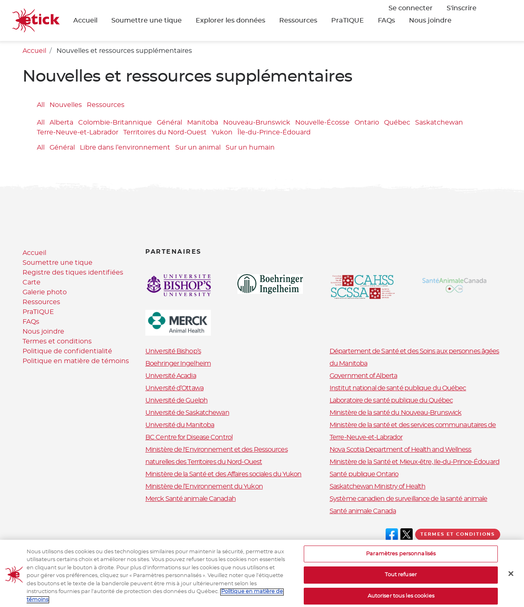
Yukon (222, 133)
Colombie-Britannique (115, 123)
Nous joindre (430, 20)
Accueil (85, 20)
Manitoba (202, 123)
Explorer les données (230, 20)
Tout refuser (401, 581)
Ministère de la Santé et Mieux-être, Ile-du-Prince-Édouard (414, 462)
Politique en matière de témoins (76, 361)
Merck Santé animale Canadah (190, 499)
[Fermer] (511, 580)
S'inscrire (462, 8)
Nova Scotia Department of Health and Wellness (401, 449)
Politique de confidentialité (67, 351)
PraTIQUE (347, 20)
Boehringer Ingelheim (178, 363)
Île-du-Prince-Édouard (274, 133)
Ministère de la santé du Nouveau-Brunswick (395, 412)
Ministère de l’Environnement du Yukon (204, 486)
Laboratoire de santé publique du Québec (391, 400)
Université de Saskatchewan (187, 412)
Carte (32, 282)
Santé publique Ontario (364, 474)
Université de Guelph (176, 400)
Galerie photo (45, 292)
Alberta (61, 123)
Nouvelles (66, 105)
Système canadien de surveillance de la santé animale (408, 499)
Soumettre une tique (146, 20)
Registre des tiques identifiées (73, 272)
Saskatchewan (439, 123)
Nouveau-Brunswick (256, 123)
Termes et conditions (57, 341)
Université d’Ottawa (174, 388)
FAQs (386, 20)
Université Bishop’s (173, 351)
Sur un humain (250, 147)
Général (169, 123)
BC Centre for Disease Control (189, 437)
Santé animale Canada (363, 511)
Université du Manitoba (179, 425)
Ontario (367, 123)
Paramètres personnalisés (401, 560)
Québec (397, 123)
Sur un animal (198, 147)
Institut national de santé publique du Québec (398, 388)
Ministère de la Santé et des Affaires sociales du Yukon (223, 474)
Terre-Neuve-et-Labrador (77, 133)
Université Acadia (170, 376)
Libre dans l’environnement (125, 147)
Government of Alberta (363, 376)
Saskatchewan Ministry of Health (377, 486)
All (41, 105)
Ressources (298, 20)
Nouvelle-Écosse (322, 123)
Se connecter (410, 8)
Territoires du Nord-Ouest (165, 133)
